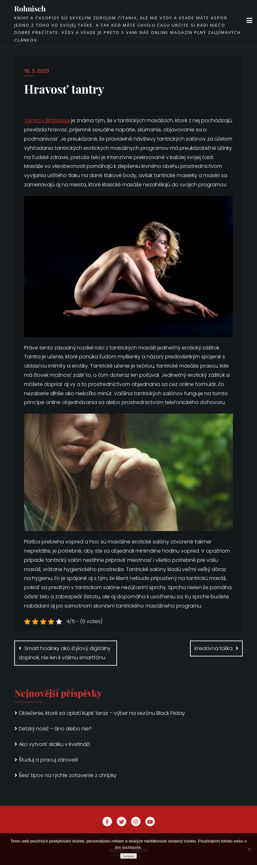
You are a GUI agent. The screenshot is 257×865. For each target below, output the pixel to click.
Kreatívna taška (213, 648)
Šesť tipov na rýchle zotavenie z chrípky (67, 775)
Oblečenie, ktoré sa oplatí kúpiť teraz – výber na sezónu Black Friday (102, 713)
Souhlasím (128, 856)
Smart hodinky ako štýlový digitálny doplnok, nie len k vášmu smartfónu (65, 653)
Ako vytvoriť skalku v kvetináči (54, 744)
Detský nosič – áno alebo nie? (55, 728)
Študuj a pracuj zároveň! (48, 759)
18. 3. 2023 (36, 71)
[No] (249, 849)
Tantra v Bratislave (47, 120)
